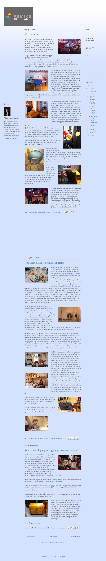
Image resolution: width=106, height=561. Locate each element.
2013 (90, 86)
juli (91, 94)
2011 (90, 136)
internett (48, 482)
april (91, 97)
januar (92, 132)
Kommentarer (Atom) (57, 543)
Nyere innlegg (30, 536)
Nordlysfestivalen (43, 58)
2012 (90, 88)
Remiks (72, 335)
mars (91, 100)
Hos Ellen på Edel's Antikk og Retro (44, 262)
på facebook (58, 482)
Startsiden (53, 536)
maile (35, 496)
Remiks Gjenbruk (12, 118)
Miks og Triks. (56, 475)
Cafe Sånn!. (44, 41)
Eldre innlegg (75, 536)
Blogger (62, 556)
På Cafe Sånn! (32, 34)
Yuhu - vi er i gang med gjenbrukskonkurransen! (51, 450)
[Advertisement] (53, 236)
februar (92, 129)
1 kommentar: (56, 212)
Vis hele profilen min (10, 138)
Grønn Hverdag (62, 335)
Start (87, 33)
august (92, 91)
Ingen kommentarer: (58, 438)
